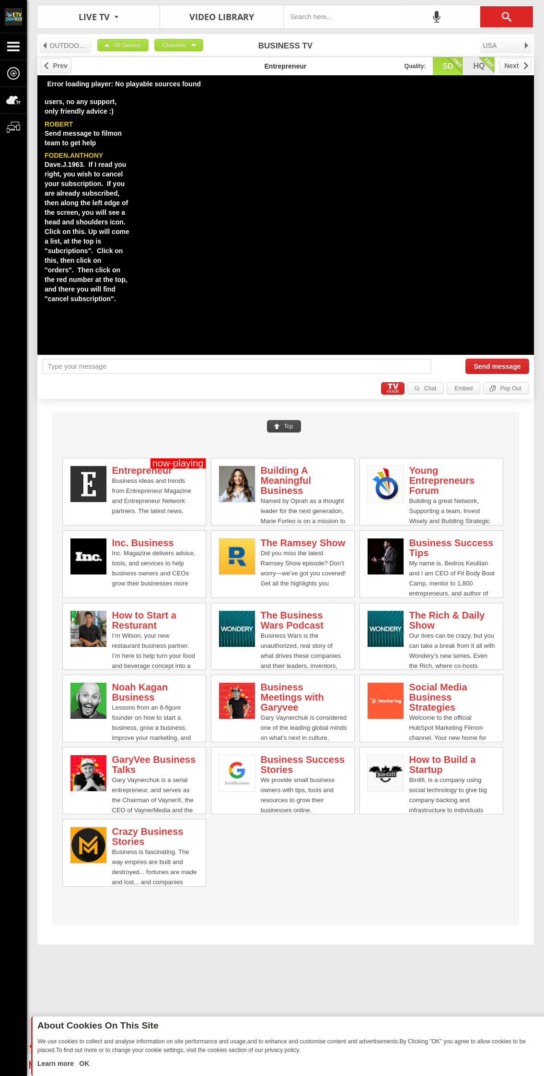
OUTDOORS (65, 45)
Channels (174, 45)
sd (452, 65)
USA (506, 45)
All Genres (127, 45)
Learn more (56, 1063)
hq (484, 65)
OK (83, 1063)
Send (497, 366)
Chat (430, 388)
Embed (463, 388)
